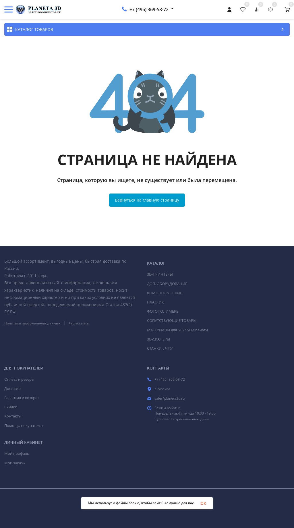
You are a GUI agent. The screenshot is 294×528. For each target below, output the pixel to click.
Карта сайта (78, 323)
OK (203, 503)
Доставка (12, 388)
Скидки (10, 406)
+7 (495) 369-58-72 (149, 9)
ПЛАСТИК (155, 302)
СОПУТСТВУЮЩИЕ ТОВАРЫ (171, 320)
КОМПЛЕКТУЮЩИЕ (164, 292)
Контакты (13, 416)
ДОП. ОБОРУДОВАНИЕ (167, 283)
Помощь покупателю (23, 425)
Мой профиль (16, 453)
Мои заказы (15, 462)
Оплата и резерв (19, 379)
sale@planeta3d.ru (169, 398)
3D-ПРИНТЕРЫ (160, 274)
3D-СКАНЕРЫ (158, 339)
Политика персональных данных (32, 323)
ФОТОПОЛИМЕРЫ (163, 311)
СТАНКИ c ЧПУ (160, 348)
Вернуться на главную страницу (147, 200)
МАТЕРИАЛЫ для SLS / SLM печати (177, 329)
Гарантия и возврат (21, 397)
